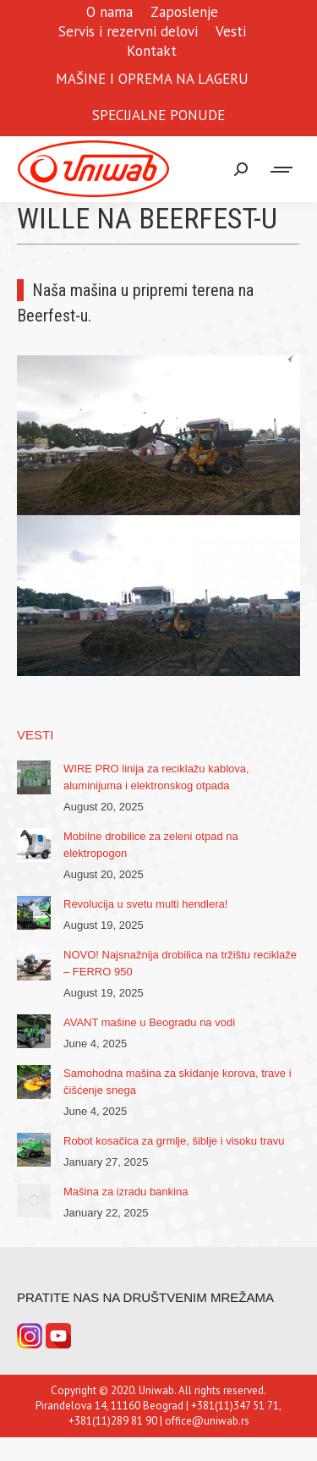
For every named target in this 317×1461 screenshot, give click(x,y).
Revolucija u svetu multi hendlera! (145, 904)
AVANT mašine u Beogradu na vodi (149, 1022)
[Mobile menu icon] (282, 170)
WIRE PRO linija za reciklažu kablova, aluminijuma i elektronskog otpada (156, 777)
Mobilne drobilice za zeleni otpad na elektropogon (150, 845)
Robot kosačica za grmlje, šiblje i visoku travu (174, 1140)
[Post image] (34, 777)
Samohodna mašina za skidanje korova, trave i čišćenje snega (177, 1081)
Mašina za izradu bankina (125, 1191)
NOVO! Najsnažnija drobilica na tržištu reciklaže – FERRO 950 (180, 963)
